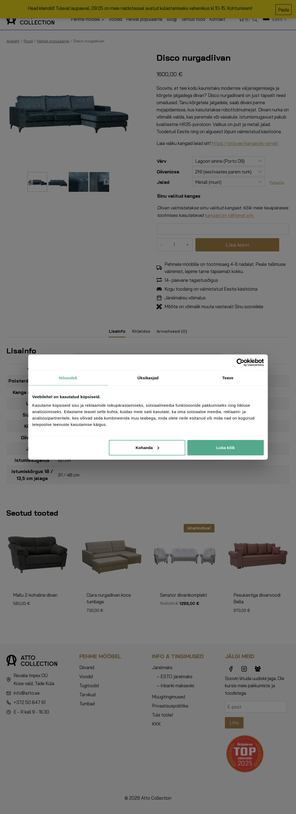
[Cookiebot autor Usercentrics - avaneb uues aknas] (240, 363)
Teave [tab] (227, 378)
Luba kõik (225, 447)
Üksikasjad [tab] (147, 378)
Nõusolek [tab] (68, 378)
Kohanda (147, 447)
